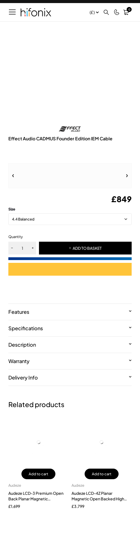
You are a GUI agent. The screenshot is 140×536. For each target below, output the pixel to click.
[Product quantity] (22, 248)
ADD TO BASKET (87, 248)
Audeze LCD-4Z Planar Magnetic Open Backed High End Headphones (98, 499)
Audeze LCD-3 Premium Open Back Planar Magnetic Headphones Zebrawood (35, 499)
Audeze (14, 485)
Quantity (15, 236)
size (11, 209)
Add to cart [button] (38, 474)
